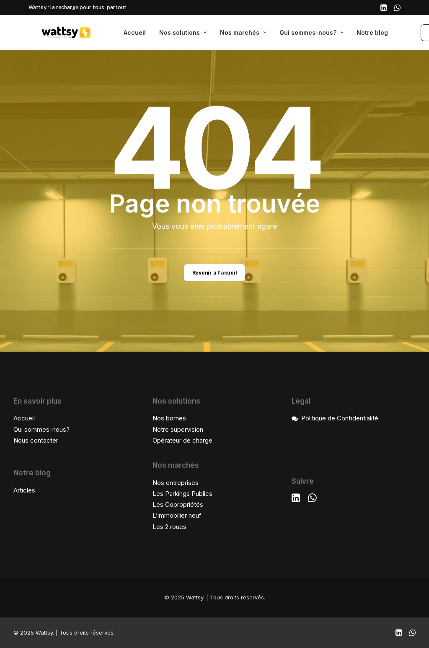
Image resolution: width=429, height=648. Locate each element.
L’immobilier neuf (177, 515)
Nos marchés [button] (243, 32)
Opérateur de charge (182, 440)
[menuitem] (383, 7)
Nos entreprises (175, 483)
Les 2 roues (169, 527)
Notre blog (372, 32)
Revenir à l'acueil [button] (214, 273)
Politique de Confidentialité (339, 418)
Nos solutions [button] (183, 32)
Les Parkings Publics (182, 494)
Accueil (135, 32)
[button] (383, 7)
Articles (24, 490)
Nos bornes (169, 418)
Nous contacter (35, 440)
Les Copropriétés (177, 504)
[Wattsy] (53, 32)
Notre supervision (177, 429)
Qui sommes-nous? (311, 32)
